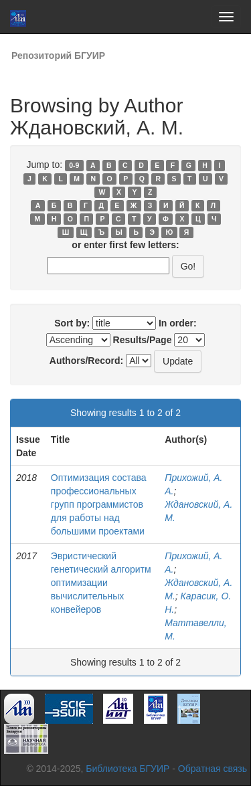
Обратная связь (212, 768)
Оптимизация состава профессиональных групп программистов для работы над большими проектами (99, 504)
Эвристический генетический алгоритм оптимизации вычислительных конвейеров (101, 583)
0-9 (74, 165)
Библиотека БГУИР (127, 768)
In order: (178, 323)
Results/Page (142, 339)
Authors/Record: (86, 360)
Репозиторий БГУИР (58, 55)
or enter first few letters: (125, 244)
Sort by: (72, 323)
